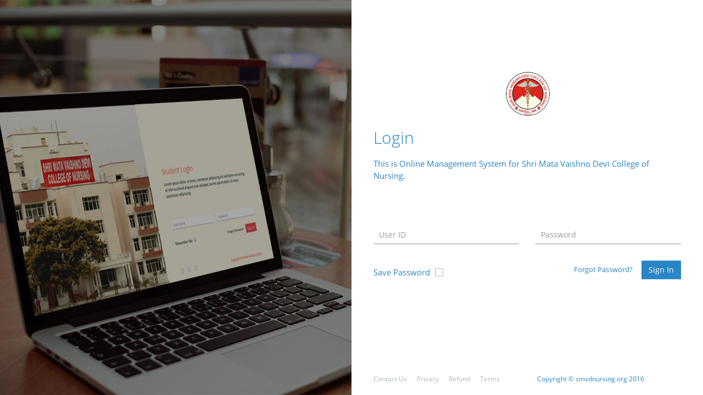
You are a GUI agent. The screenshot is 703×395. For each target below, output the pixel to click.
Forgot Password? (603, 269)
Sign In (661, 269)
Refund (459, 378)
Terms (490, 378)
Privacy (428, 378)
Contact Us (390, 378)
